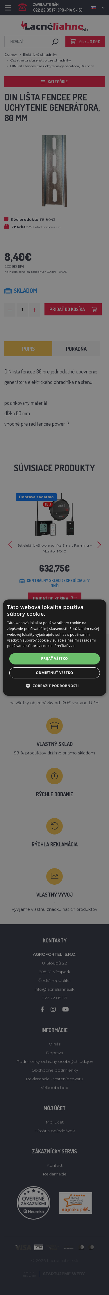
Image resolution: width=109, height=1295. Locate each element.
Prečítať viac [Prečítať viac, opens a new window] (64, 645)
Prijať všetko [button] (54, 658)
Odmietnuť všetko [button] (54, 672)
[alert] (54, 647)
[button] (54, 686)
